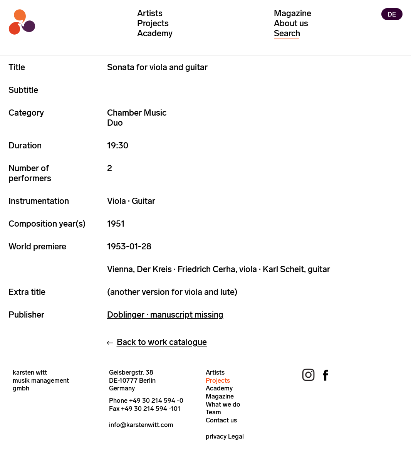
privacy (216, 436)
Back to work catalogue (162, 342)
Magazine (292, 13)
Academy (155, 33)
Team (213, 412)
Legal (236, 436)
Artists (150, 13)
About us (291, 23)
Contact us (221, 420)
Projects (153, 23)
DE (392, 14)
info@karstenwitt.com (141, 425)
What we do (223, 404)
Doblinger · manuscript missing (165, 314)
